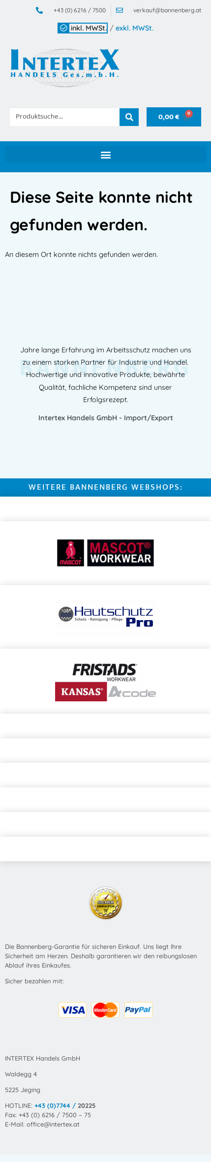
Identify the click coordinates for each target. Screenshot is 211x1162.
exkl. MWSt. (134, 28)
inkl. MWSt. (89, 28)
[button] (105, 154)
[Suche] (129, 117)
